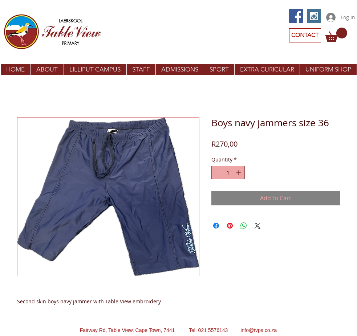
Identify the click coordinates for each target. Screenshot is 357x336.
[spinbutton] (228, 172)
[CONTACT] (305, 35)
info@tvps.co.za (258, 330)
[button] (336, 35)
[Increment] (239, 172)
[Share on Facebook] (216, 225)
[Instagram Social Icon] (314, 16)
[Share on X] (257, 225)
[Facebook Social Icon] (296, 16)
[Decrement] (217, 172)
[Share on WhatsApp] (243, 225)
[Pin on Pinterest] (230, 225)
